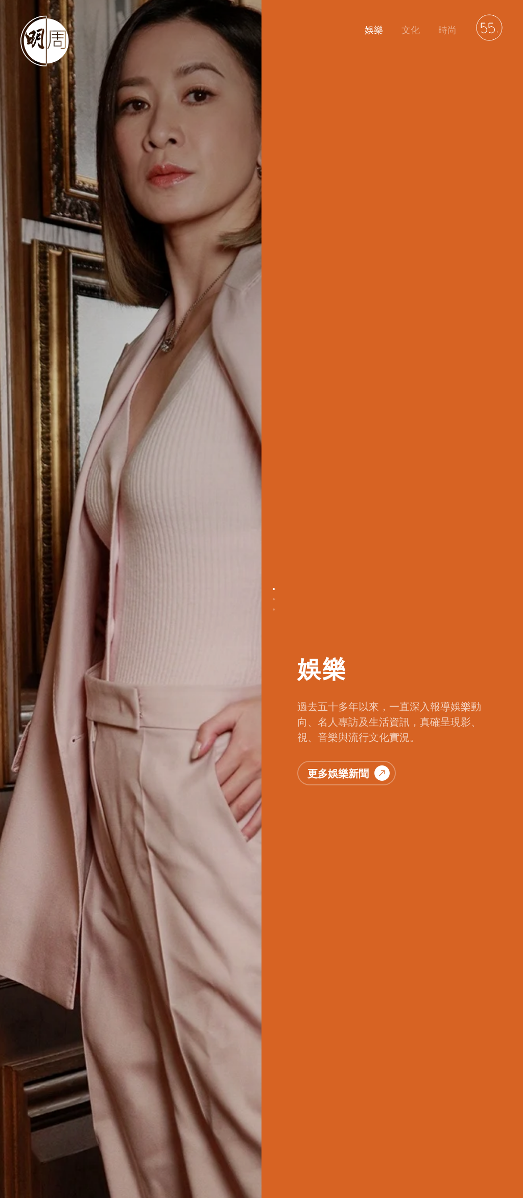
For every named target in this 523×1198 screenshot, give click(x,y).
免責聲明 (210, 1140)
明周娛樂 (34, 1140)
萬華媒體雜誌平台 (312, 1140)
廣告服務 (254, 1140)
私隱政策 (166, 1140)
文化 (410, 30)
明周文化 (78, 1140)
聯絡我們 (122, 1140)
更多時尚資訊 (348, 1080)
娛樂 (374, 30)
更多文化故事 (348, 712)
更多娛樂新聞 (348, 233)
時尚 (447, 30)
